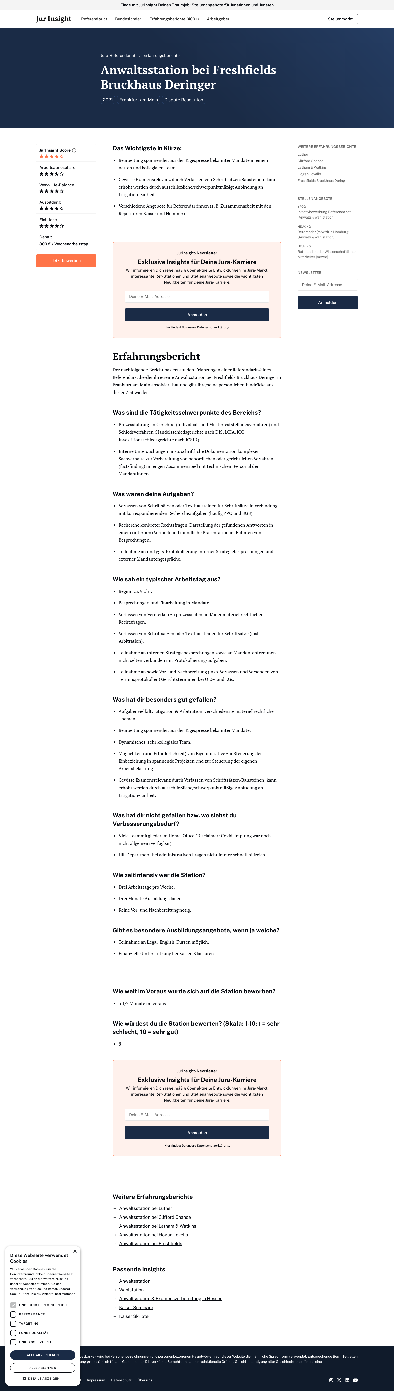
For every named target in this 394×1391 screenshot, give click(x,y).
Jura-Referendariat (118, 55)
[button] (94, 19)
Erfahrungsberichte (161, 55)
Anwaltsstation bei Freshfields (150, 1243)
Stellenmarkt (340, 19)
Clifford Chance (310, 161)
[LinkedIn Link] (347, 1380)
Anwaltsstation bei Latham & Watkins (157, 1226)
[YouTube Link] (355, 1380)
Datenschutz (121, 1380)
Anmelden (197, 314)
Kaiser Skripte (134, 1316)
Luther (303, 154)
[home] (53, 19)
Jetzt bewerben (66, 260)
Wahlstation (131, 1289)
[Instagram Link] (331, 1380)
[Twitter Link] (339, 1380)
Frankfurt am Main (131, 385)
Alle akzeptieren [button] (43, 1355)
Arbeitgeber (218, 19)
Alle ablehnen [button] (42, 1368)
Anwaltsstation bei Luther (145, 1208)
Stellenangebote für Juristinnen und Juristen (233, 5)
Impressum (96, 1380)
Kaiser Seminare (136, 1307)
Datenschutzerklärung (213, 327)
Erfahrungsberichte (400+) (174, 19)
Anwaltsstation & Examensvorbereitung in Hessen (170, 1298)
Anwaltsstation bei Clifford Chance (155, 1217)
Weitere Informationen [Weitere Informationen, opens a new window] (58, 1294)
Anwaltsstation (134, 1281)
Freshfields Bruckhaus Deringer (323, 181)
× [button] (75, 1251)
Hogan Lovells (309, 174)
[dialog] (42, 1316)
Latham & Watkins (312, 167)
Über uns (145, 1380)
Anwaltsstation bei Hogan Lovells (153, 1234)
